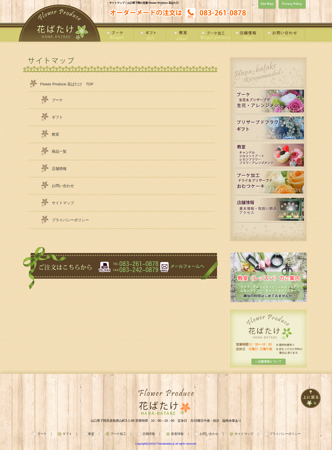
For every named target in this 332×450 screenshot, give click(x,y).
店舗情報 (59, 168)
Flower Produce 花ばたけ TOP (67, 84)
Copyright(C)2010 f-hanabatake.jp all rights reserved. (166, 443)
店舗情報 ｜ (151, 433)
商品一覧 (59, 151)
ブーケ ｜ (45, 433)
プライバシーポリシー (70, 220)
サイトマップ (63, 203)
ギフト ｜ (70, 433)
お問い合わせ (63, 186)
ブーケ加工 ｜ (121, 433)
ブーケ (57, 100)
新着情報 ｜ (180, 433)
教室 (55, 134)
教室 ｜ (94, 433)
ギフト (57, 117)
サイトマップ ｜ (247, 433)
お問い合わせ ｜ (212, 433)
